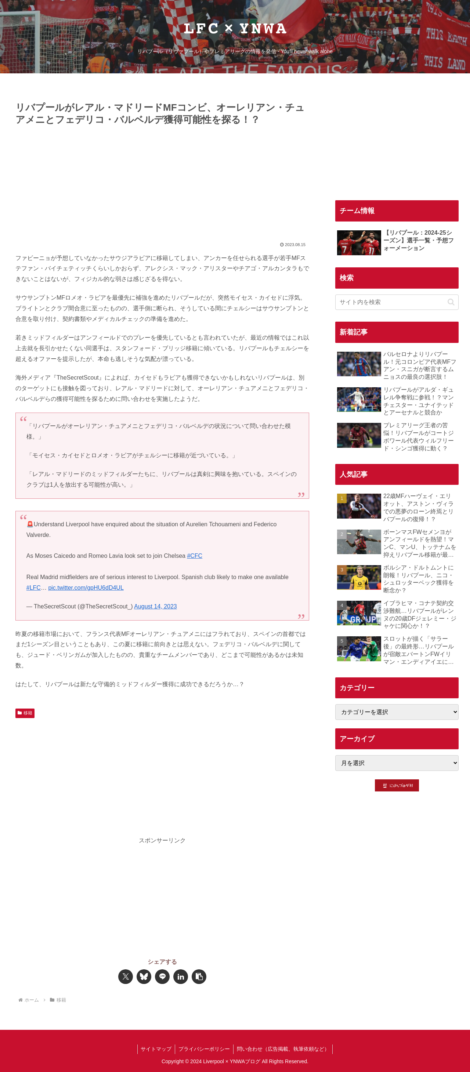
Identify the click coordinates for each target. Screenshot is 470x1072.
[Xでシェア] (125, 976)
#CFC (194, 556)
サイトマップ (155, 1049)
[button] (199, 976)
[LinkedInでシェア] (180, 976)
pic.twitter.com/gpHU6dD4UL (85, 588)
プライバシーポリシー (204, 1049)
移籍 (25, 713)
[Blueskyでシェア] (144, 976)
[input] (397, 302)
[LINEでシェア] (162, 976)
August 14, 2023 (155, 606)
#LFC (33, 588)
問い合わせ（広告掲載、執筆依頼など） (284, 1049)
